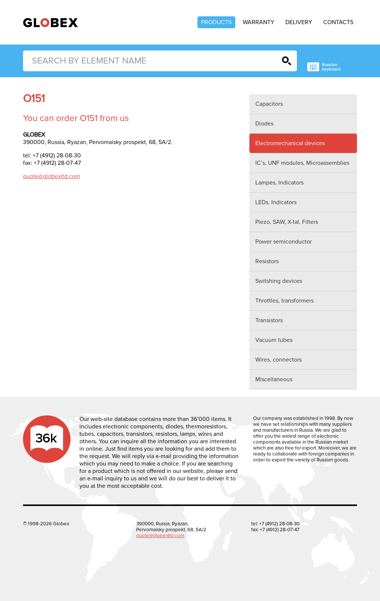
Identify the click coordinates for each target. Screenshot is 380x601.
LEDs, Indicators (276, 202)
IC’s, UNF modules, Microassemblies (302, 163)
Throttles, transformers (284, 300)
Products (216, 22)
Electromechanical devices (290, 143)
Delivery (298, 22)
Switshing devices (278, 281)
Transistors (269, 320)
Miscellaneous (273, 379)
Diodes (264, 123)
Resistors (267, 261)
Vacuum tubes (273, 340)
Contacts (338, 22)
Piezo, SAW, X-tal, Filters (286, 222)
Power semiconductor (283, 241)
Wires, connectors (278, 359)
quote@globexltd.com (51, 176)
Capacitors (269, 104)
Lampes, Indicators (279, 182)
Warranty (258, 22)
